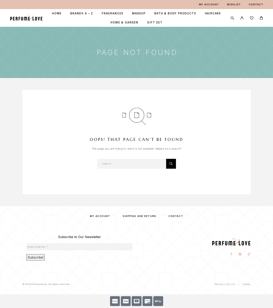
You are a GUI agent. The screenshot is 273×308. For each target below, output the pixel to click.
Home (57, 13)
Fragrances (112, 13)
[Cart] (261, 18)
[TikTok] (248, 254)
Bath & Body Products (175, 13)
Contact (256, 4)
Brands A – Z (81, 13)
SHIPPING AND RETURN (139, 216)
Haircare (213, 13)
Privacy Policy (225, 284)
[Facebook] (231, 254)
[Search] (232, 18)
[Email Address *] (79, 246)
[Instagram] (240, 254)
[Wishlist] (251, 18)
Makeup (139, 13)
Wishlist (234, 4)
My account (209, 4)
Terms (246, 284)
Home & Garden (124, 22)
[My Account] (242, 18)
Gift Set (155, 22)
